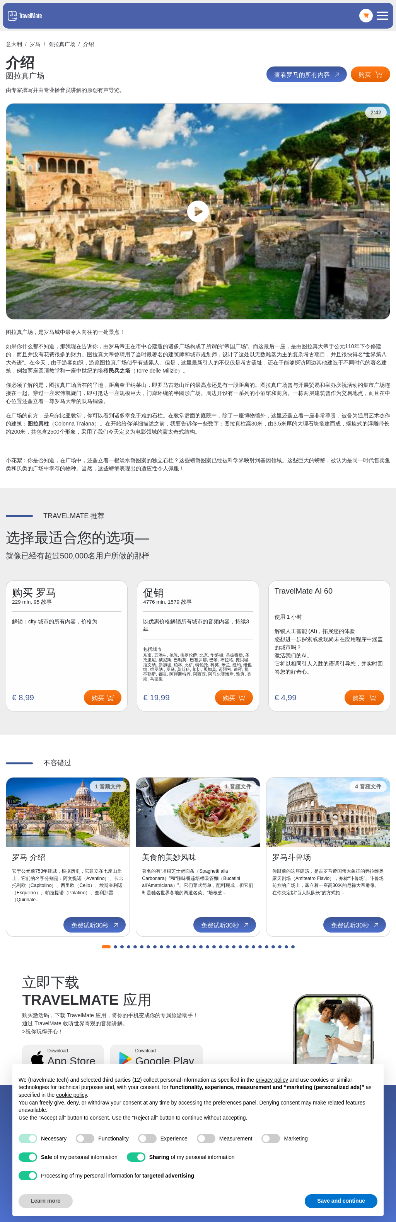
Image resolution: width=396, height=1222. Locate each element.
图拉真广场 (61, 44)
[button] (106, 946)
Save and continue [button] (341, 1201)
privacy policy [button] (272, 1080)
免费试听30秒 (95, 925)
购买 (370, 74)
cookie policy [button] (71, 1095)
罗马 (35, 44)
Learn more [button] (45, 1201)
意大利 (14, 44)
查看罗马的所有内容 (307, 74)
